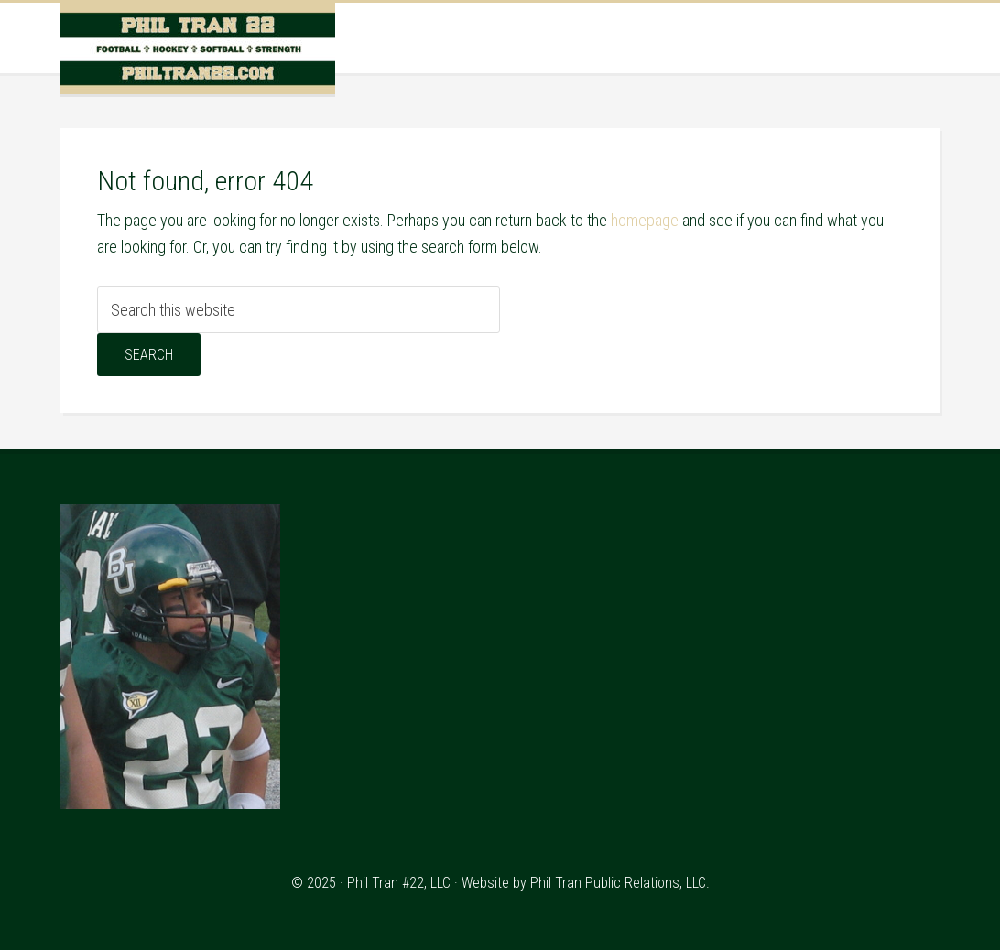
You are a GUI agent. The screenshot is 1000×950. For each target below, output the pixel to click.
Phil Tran (197, 48)
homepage (645, 220)
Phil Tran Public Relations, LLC (618, 882)
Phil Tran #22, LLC (399, 882)
